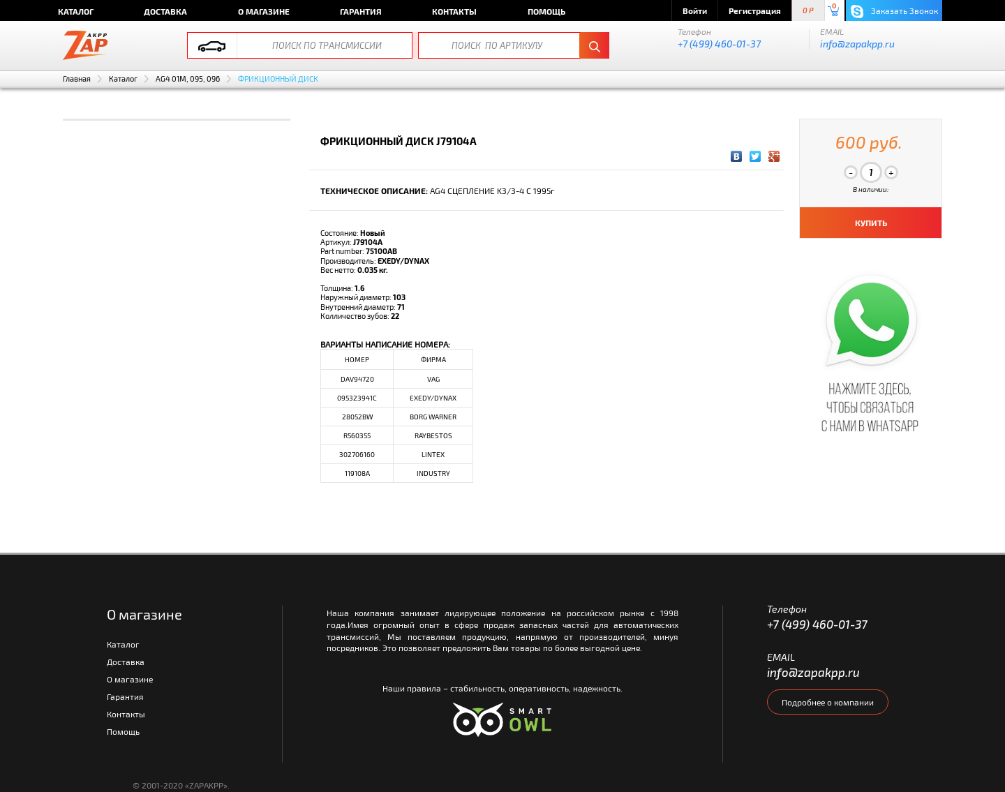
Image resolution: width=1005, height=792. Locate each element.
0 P (808, 10)
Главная (77, 78)
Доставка (165, 11)
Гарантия (361, 11)
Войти (695, 10)
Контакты (454, 11)
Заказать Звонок (894, 11)
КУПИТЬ (871, 222)
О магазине (264, 11)
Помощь (546, 11)
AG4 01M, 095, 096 (188, 78)
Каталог (76, 11)
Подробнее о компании (828, 702)
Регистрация (755, 10)
